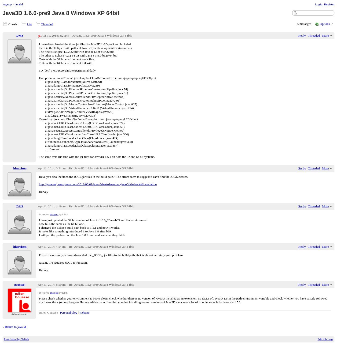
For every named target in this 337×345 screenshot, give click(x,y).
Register (329, 4)
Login (318, 4)
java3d (19, 4)
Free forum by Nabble (16, 339)
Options (325, 24)
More (325, 35)
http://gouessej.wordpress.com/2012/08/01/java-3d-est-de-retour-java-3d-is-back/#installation (98, 184)
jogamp (7, 4)
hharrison (19, 168)
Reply (302, 35)
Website (84, 312)
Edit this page (325, 339)
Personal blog (68, 312)
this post (54, 214)
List (29, 24)
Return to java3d (15, 327)
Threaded (47, 24)
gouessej (20, 284)
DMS (19, 35)
